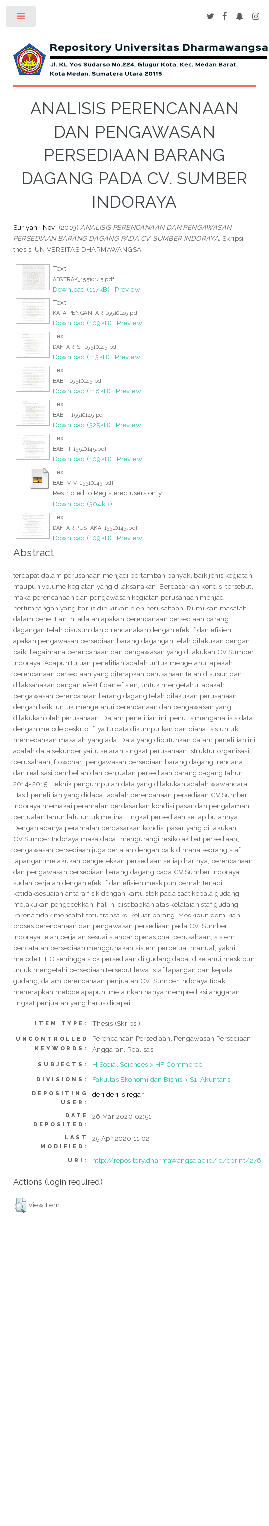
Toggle (21, 18)
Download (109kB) (82, 323)
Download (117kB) (81, 289)
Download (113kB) (81, 357)
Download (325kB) (82, 425)
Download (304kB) (82, 504)
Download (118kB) (82, 391)
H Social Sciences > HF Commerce (147, 1064)
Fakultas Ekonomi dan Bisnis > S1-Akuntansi (162, 1079)
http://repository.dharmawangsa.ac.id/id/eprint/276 (177, 1160)
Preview (127, 289)
